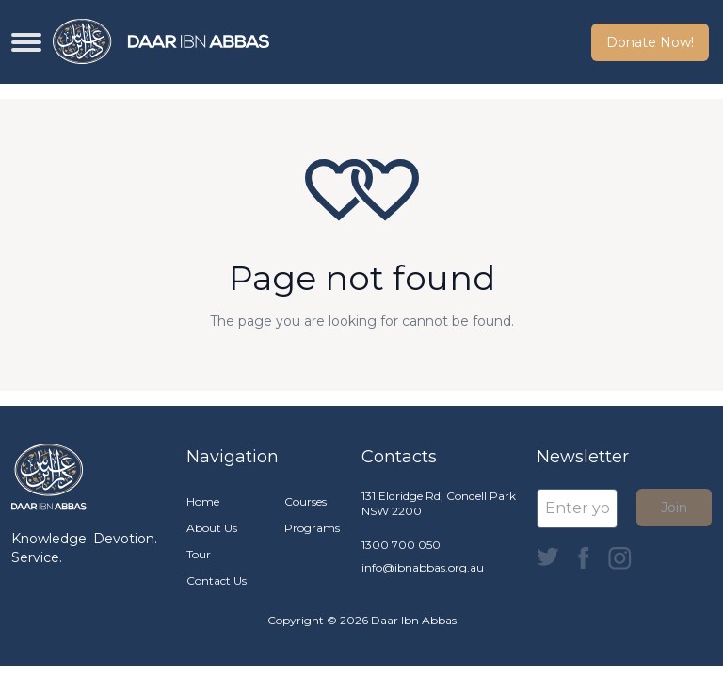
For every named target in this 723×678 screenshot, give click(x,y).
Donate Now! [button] (650, 42)
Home (202, 501)
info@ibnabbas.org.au (423, 567)
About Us (211, 528)
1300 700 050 (401, 545)
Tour (198, 554)
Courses (305, 501)
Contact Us (216, 580)
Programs (312, 528)
